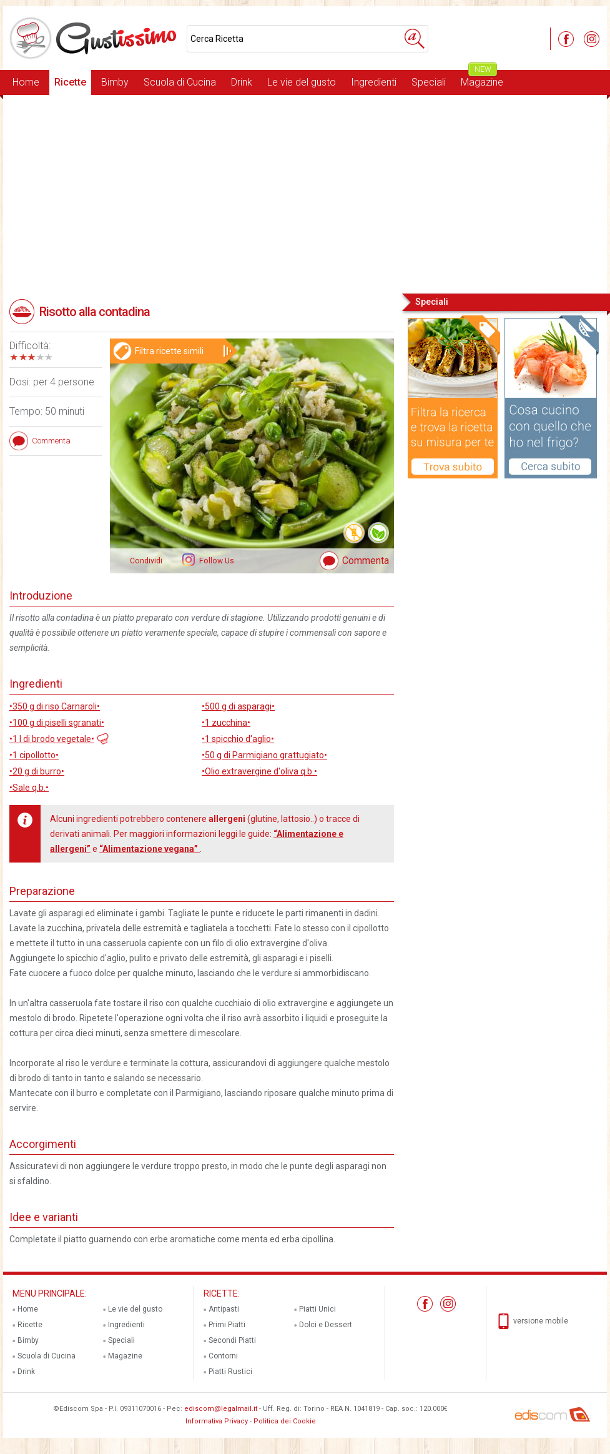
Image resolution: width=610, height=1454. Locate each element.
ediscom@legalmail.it (220, 1409)
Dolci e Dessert (325, 1324)
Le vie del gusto (301, 82)
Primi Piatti (227, 1324)
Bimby (115, 82)
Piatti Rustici (230, 1371)
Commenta (365, 560)
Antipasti (224, 1309)
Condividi (146, 560)
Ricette (70, 82)
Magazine (482, 79)
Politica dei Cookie (284, 1421)
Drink (241, 82)
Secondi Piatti (232, 1340)
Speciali (428, 82)
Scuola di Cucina (180, 82)
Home (25, 82)
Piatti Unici (317, 1309)
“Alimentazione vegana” (149, 849)
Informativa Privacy (216, 1421)
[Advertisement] (305, 193)
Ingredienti (373, 82)
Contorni (223, 1356)
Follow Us (215, 560)
